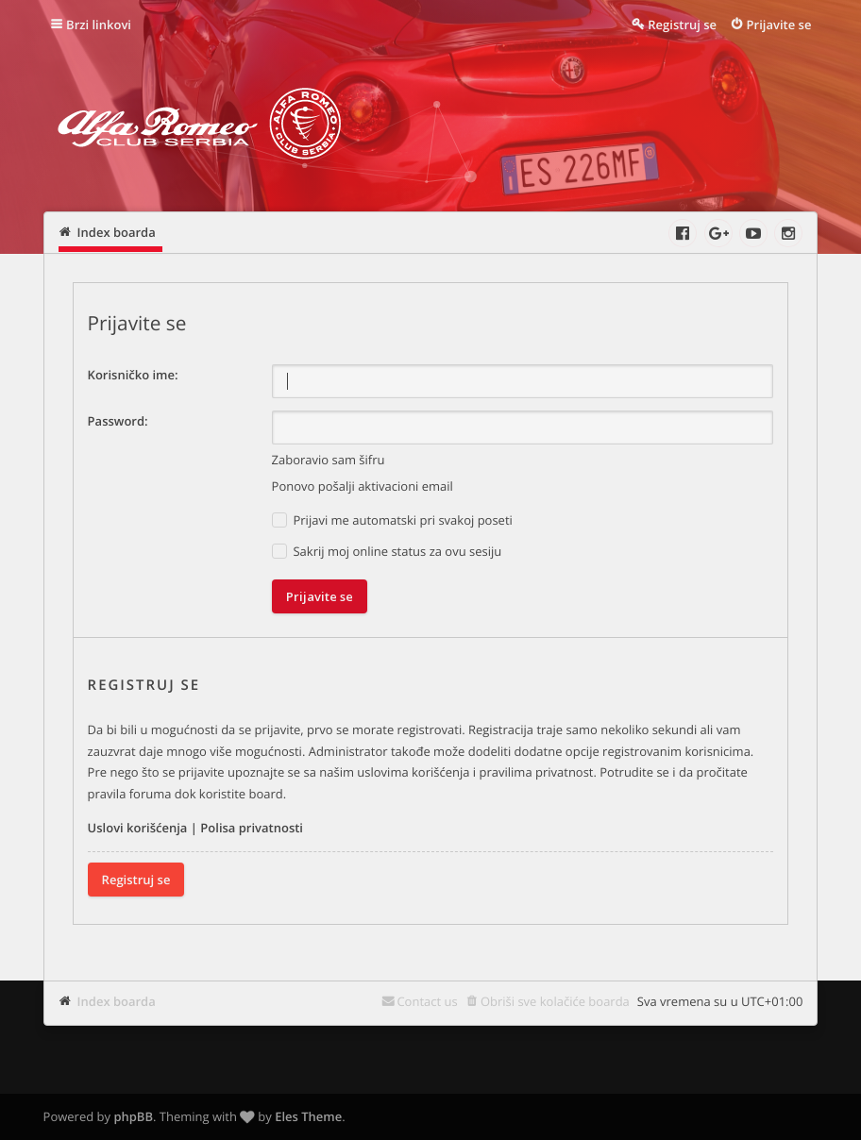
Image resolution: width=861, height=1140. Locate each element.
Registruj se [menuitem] (682, 24)
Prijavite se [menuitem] (779, 24)
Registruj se (136, 879)
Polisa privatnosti (251, 827)
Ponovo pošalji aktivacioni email (362, 486)
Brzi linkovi (98, 24)
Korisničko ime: (133, 374)
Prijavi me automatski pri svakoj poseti (392, 520)
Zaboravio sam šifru (328, 459)
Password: (118, 420)
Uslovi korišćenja (138, 827)
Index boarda (116, 1001)
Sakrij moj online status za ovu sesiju (387, 551)
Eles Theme (308, 1116)
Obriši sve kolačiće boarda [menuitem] (555, 1001)
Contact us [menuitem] (427, 1001)
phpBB (133, 1116)
